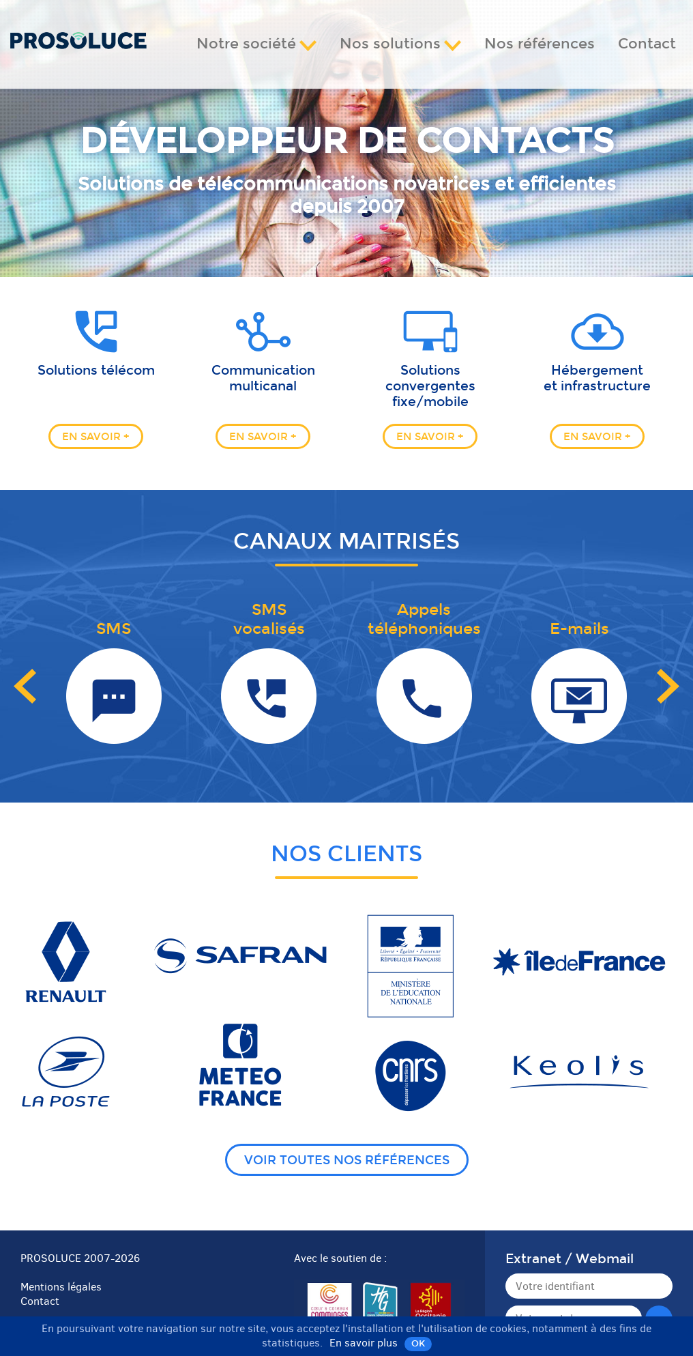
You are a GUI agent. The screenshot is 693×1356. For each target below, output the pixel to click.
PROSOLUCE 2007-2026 (80, 1258)
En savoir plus (363, 1343)
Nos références (539, 44)
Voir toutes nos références (346, 1160)
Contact (647, 44)
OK (418, 1343)
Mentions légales (61, 1287)
